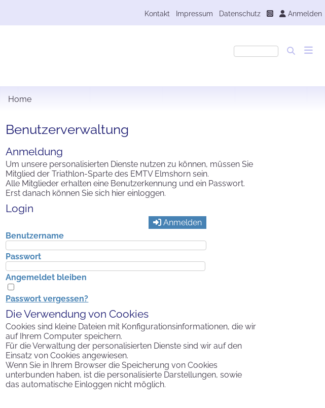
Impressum (194, 13)
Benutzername (35, 236)
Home (19, 99)
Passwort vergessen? (47, 298)
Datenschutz (240, 13)
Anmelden (300, 13)
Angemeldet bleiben (46, 277)
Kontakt (157, 13)
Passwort (23, 256)
